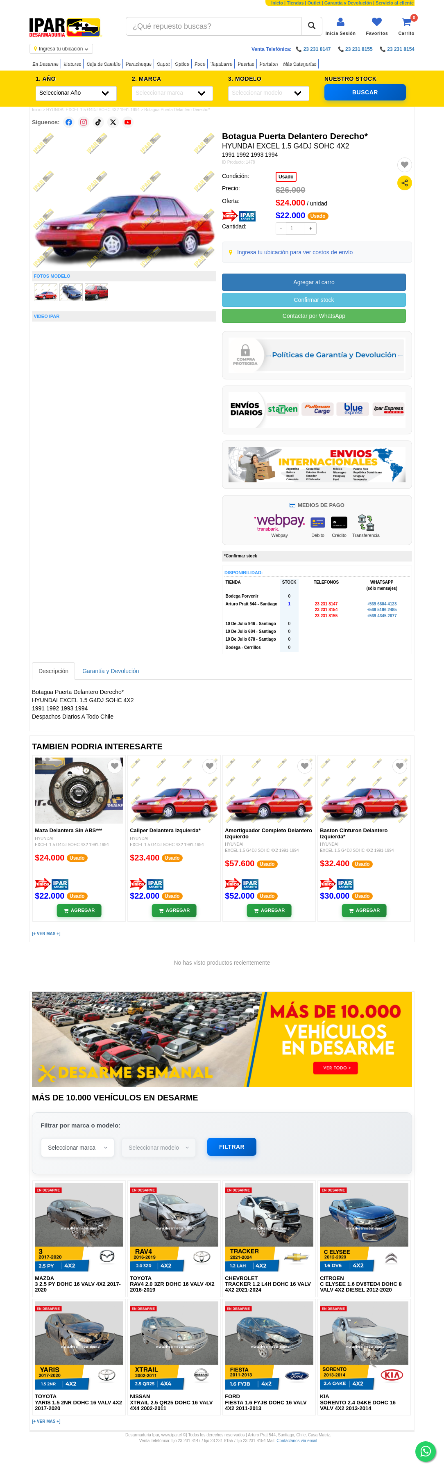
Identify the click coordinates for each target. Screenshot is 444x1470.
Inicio (277, 2)
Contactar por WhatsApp (314, 316)
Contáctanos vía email (296, 1440)
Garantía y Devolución (348, 2)
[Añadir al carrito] (79, 910)
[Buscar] (311, 26)
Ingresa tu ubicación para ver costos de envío (295, 252)
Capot (162, 63)
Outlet (314, 2)
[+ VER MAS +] (46, 933)
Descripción (53, 671)
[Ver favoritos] (377, 26)
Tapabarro (221, 63)
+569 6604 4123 (382, 604)
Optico (181, 63)
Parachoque (138, 63)
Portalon (268, 63)
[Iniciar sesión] (341, 26)
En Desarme (45, 63)
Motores (72, 63)
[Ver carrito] (406, 26)
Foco (199, 63)
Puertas (245, 63)
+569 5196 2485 (382, 609)
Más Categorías (299, 63)
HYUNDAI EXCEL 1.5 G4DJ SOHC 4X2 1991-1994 (93, 109)
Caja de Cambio (103, 63)
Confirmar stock (314, 300)
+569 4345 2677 (382, 616)
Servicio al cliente (395, 2)
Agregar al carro (313, 282)
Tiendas (295, 2)
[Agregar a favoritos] (404, 165)
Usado (286, 177)
